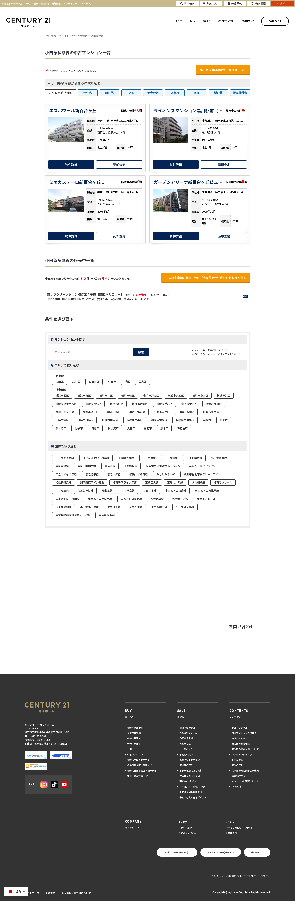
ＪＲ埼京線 (128, 491)
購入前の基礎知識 (241, 743)
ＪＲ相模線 (198, 482)
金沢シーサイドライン (202, 466)
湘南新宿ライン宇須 (125, 482)
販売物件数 (240, 93)
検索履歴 (259, 3)
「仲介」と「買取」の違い (192, 786)
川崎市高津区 (211, 412)
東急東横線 (62, 466)
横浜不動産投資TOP (137, 775)
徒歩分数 (153, 93)
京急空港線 (136, 507)
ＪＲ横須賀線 (126, 458)
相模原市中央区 (185, 420)
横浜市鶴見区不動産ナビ (139, 765)
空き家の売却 (186, 765)
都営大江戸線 (180, 499)
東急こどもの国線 (66, 474)
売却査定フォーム (188, 733)
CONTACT (275, 21)
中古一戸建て (134, 743)
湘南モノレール (223, 482)
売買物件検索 (134, 733)
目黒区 (142, 382)
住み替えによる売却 (189, 775)
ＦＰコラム (237, 759)
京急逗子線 (92, 474)
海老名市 (182, 428)
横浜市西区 (62, 395)
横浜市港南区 (140, 404)
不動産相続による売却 (190, 770)
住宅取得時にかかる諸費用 (245, 770)
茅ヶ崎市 (61, 428)
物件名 (87, 93)
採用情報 (255, 852)
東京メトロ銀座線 (175, 491)
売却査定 (119, 164)
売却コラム (185, 743)
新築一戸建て (134, 738)
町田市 (112, 382)
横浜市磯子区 (91, 412)
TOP (179, 21)
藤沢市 (224, 420)
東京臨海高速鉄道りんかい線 (73, 515)
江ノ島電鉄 (62, 491)
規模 (196, 93)
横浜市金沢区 (189, 404)
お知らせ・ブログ (187, 833)
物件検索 (187, 3)
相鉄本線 (107, 491)
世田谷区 (94, 382)
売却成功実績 (186, 738)
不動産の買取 (186, 754)
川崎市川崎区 (85, 420)
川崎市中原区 (110, 420)
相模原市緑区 (159, 420)
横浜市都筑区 (214, 404)
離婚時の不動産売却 (189, 759)
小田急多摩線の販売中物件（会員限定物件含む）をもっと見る (206, 278)
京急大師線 (114, 474)
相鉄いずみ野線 (138, 474)
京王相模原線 (194, 458)
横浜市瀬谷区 (200, 395)
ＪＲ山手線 (150, 491)
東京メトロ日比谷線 (207, 491)
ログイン (282, 3)
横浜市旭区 (114, 412)
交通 (131, 93)
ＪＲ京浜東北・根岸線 (96, 458)
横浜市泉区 (116, 404)
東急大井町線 (175, 482)
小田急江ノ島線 (185, 507)
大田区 (60, 382)
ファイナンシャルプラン (244, 754)
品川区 (76, 382)
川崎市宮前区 (137, 412)
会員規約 (50, 893)
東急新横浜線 (107, 515)
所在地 (109, 93)
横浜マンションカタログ (244, 733)
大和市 (131, 428)
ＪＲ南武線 (149, 458)
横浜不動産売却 (187, 727)
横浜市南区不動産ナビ (138, 759)
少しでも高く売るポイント (192, 797)
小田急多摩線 (219, 458)
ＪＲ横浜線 (171, 458)
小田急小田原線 (89, 507)
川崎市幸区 (62, 420)
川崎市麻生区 (162, 412)
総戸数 (218, 93)
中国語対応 (237, 786)
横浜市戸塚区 (151, 395)
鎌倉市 (95, 428)
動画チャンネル (239, 727)
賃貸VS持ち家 (239, 775)
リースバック (186, 749)
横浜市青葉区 (176, 395)
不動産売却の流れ (188, 781)
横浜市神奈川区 (65, 412)
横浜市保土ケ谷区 (66, 404)
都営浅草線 (157, 499)
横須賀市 (113, 428)
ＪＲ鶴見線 (130, 466)
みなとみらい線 (166, 474)
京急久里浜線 (85, 491)
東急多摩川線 (159, 507)
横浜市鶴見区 (93, 404)
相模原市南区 (135, 420)
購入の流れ (237, 765)
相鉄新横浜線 (63, 482)
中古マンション (135, 754)
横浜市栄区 (223, 395)
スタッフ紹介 (185, 827)
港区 (127, 382)
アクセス (230, 822)
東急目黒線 (152, 482)
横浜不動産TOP (135, 727)
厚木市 (164, 428)
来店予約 (235, 3)
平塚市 (207, 420)
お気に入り (211, 3)
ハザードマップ (239, 738)
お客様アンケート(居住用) (176, 852)
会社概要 (182, 822)
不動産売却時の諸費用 (190, 791)
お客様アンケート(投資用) (220, 852)
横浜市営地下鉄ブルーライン (163, 466)
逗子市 (79, 428)
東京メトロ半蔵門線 (100, 499)
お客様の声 (231, 833)
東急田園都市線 (86, 466)
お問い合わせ (241, 626)
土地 (129, 749)
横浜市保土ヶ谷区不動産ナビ (142, 770)
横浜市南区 (84, 395)
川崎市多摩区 (186, 412)
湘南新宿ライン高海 (92, 482)
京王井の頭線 (63, 507)
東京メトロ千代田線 (67, 499)
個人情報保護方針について (76, 893)
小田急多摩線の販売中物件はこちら (223, 70)
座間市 (148, 428)
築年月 (174, 93)
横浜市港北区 (164, 404)
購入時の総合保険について (245, 749)
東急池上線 (114, 507)
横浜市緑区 (128, 395)
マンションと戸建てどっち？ (246, 781)
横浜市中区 (106, 395)
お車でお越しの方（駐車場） (240, 827)
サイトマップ (32, 893)
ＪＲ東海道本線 (65, 458)
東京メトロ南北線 (131, 499)
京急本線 (110, 466)
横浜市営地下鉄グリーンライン (202, 474)
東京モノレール (206, 499)
